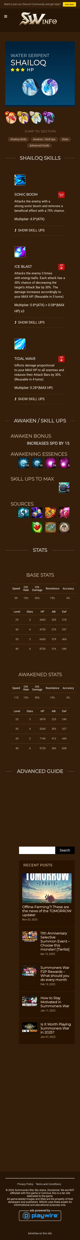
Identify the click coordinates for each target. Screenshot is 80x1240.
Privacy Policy (25, 1184)
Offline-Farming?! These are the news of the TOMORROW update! (47, 911)
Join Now (69, 4)
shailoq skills (18, 139)
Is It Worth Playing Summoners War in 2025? (55, 1028)
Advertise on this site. (40, 1233)
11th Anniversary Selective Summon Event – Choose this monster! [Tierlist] (55, 941)
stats (65, 139)
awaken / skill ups (44, 139)
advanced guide (39, 145)
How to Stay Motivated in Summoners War (54, 1002)
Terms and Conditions (48, 1184)
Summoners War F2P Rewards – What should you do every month (54, 974)
